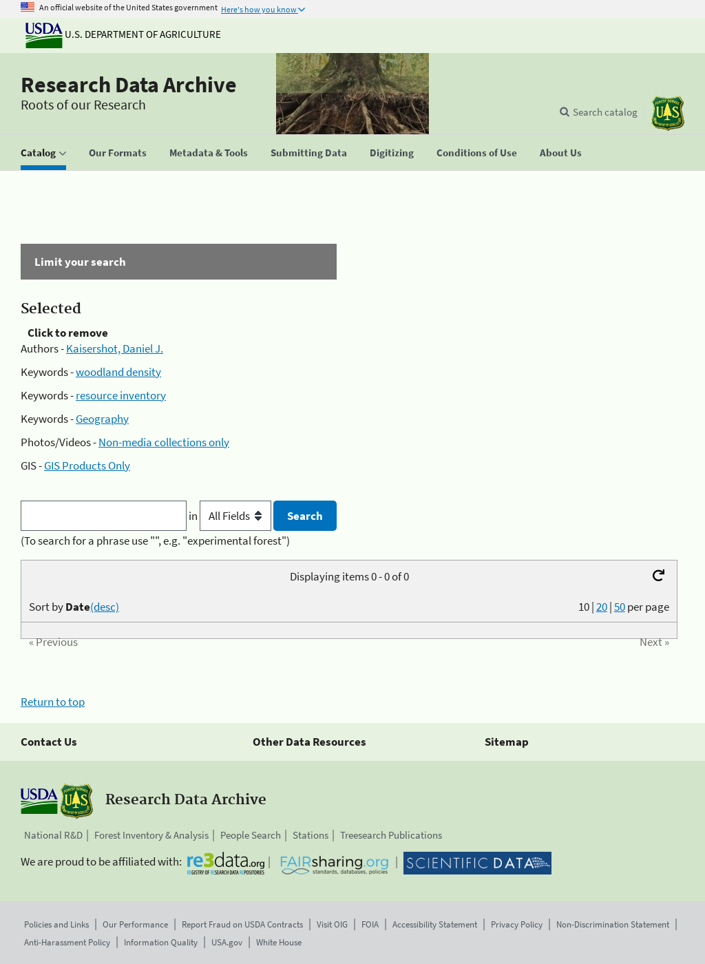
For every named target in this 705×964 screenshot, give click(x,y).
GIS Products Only (87, 465)
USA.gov (226, 942)
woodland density (118, 371)
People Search (250, 834)
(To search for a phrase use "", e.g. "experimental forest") (155, 540)
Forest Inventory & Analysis (151, 834)
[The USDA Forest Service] (667, 113)
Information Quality (161, 942)
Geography (102, 418)
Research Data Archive (129, 84)
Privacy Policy (517, 924)
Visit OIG (332, 924)
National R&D (53, 834)
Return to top (53, 701)
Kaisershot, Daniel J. (114, 348)
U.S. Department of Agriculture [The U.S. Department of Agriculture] (123, 34)
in (231, 515)
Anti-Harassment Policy (67, 942)
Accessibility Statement (434, 924)
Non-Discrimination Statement (612, 924)
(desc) (104, 606)
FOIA (370, 924)
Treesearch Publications (391, 834)
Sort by (74, 606)
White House (279, 942)
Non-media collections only (163, 442)
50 (619, 606)
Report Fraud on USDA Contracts (242, 924)
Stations (310, 834)
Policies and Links (56, 924)
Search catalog (605, 112)
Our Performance (135, 924)
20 (601, 606)
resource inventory (121, 395)
